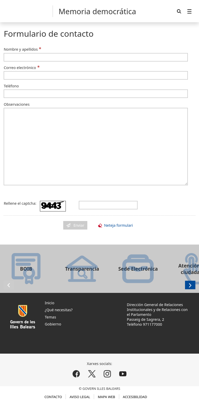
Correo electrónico (20, 67)
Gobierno (53, 324)
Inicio (49, 302)
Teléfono (11, 85)
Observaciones (17, 104)
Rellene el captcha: (20, 203)
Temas (50, 317)
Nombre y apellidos (21, 49)
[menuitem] (189, 11)
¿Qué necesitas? (59, 309)
